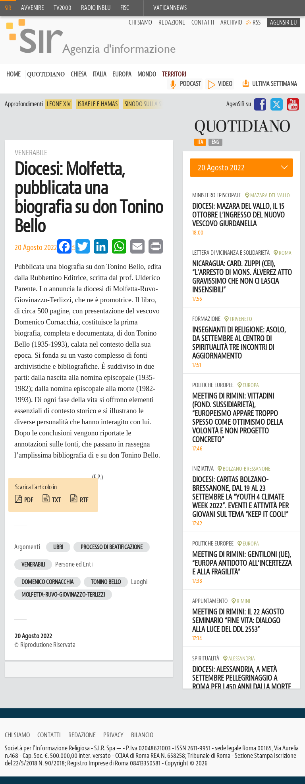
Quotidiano (46, 82)
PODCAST (190, 91)
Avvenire (32, 8)
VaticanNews (170, 8)
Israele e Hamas (98, 112)
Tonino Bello (106, 589)
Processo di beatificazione (112, 555)
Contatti (202, 30)
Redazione (171, 30)
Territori (174, 82)
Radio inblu (96, 8)
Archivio (231, 30)
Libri (58, 555)
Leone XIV (59, 112)
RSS (257, 30)
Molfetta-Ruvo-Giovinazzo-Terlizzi (63, 602)
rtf (84, 508)
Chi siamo (140, 30)
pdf (28, 508)
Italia (99, 82)
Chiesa (79, 82)
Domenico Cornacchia (47, 589)
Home (13, 82)
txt (56, 508)
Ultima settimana (269, 91)
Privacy (113, 742)
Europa (121, 82)
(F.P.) (97, 485)
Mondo (146, 82)
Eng (215, 150)
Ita (200, 150)
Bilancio (142, 742)
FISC (124, 8)
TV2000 (62, 8)
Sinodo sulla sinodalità (155, 112)
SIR (8, 8)
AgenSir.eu (283, 30)
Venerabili (33, 572)
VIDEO (225, 91)
